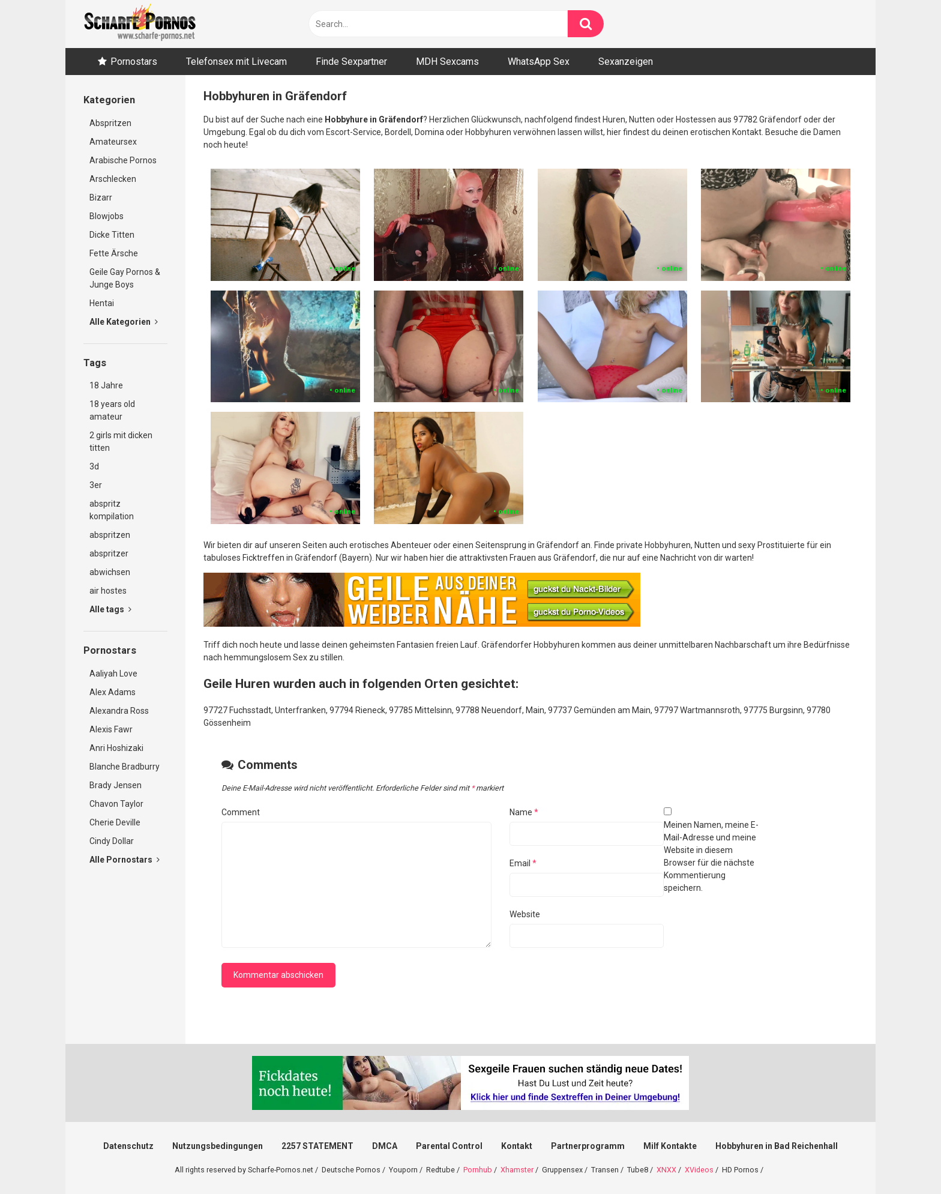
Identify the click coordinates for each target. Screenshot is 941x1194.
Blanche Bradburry (124, 766)
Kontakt (516, 1146)
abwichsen (109, 572)
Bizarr (100, 197)
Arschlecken (112, 179)
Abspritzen (110, 123)
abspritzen (109, 535)
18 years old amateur (112, 410)
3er (95, 485)
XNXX (666, 1169)
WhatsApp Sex (539, 61)
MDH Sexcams (447, 61)
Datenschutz (128, 1146)
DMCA (384, 1146)
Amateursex (113, 141)
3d (94, 466)
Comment (240, 812)
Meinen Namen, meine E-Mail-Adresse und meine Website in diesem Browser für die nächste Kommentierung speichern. (711, 856)
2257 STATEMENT (317, 1146)
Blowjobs (106, 216)
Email (523, 863)
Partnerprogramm (588, 1146)
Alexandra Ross (119, 711)
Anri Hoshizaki (116, 748)
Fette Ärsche (113, 253)
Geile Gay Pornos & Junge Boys (124, 278)
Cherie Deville (114, 822)
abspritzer (108, 553)
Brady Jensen (115, 785)
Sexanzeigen (625, 61)
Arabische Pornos (123, 160)
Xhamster (517, 1169)
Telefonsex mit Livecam (236, 61)
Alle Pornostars (124, 859)
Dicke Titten (111, 235)
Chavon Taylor (116, 804)
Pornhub (477, 1169)
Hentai (101, 303)
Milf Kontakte (670, 1146)
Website (525, 914)
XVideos (699, 1169)
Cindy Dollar (111, 841)
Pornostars (133, 61)
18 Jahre (106, 385)
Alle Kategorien (123, 322)
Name (524, 812)
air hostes (108, 590)
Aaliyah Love (113, 673)
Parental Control (449, 1146)
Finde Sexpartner (351, 61)
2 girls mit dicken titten (120, 441)
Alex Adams (112, 692)
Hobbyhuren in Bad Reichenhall (776, 1146)
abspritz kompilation (111, 510)
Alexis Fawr (111, 729)
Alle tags (110, 609)
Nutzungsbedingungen (217, 1146)
